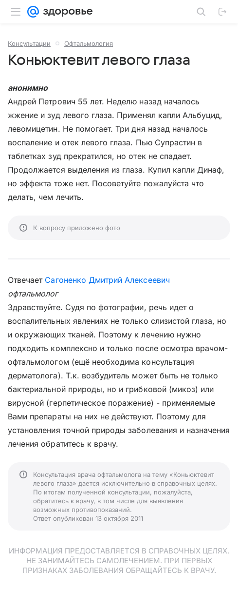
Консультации (29, 43)
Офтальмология (88, 43)
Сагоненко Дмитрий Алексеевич (107, 280)
